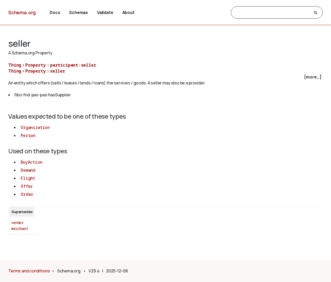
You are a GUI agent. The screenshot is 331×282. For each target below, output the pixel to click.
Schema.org (22, 12)
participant (64, 65)
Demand (28, 170)
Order (27, 194)
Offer (27, 186)
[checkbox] (165, 77)
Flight (28, 178)
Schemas (78, 12)
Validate (105, 12)
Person (28, 135)
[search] (272, 12)
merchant (19, 228)
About (128, 12)
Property (35, 65)
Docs (55, 12)
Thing (14, 65)
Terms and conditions (29, 271)
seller (88, 65)
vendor (17, 222)
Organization (35, 127)
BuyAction (31, 162)
